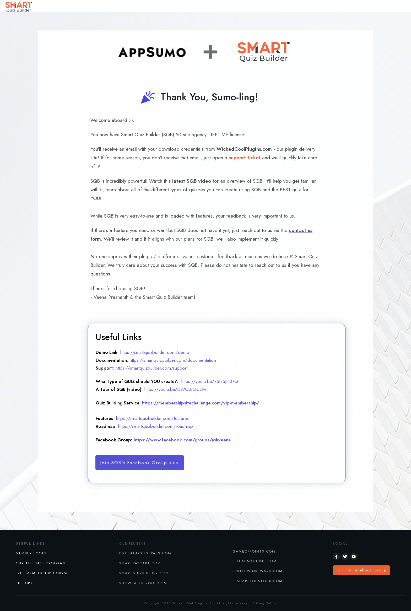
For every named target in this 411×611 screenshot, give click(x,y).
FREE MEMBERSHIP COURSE (42, 573)
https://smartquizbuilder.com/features (152, 418)
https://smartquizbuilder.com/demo (154, 352)
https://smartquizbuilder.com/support (151, 368)
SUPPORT (24, 583)
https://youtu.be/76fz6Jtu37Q (209, 381)
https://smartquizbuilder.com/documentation (172, 360)
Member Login (31, 553)
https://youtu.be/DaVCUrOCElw (175, 389)
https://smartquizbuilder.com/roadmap (155, 426)
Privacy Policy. (265, 603)
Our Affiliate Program (41, 563)
